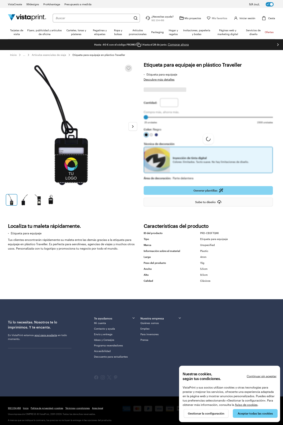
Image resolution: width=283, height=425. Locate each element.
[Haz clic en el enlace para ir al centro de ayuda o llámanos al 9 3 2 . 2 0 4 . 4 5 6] (166, 18)
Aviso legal (97, 405)
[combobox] (97, 18)
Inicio (13, 54)
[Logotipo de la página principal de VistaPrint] (27, 18)
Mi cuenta (100, 320)
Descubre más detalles (159, 79)
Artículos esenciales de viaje (49, 54)
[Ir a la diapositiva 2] (24, 200)
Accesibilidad (102, 348)
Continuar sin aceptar (262, 376)
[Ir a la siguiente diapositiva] (133, 126)
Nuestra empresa (161, 315)
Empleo (144, 326)
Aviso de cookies (246, 404)
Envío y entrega (103, 331)
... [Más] (24, 54)
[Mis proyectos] (197, 18)
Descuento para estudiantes (111, 354)
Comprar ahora (178, 44)
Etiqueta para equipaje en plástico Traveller (99, 54)
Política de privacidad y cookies (47, 405)
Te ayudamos (114, 315)
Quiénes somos (149, 320)
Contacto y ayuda (104, 326)
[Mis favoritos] (224, 18)
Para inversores (149, 331)
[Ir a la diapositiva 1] (11, 200)
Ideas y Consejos (104, 337)
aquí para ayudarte (45, 332)
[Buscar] (142, 18)
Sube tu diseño (208, 199)
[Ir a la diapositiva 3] (37, 200)
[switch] (264, 4)
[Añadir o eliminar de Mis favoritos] (128, 68)
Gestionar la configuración (206, 413)
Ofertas (269, 32)
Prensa (144, 337)
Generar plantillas (208, 188)
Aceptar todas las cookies (255, 413)
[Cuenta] (247, 18)
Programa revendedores (108, 342)
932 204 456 (14, 405)
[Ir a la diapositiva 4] (50, 200)
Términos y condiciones (77, 405)
